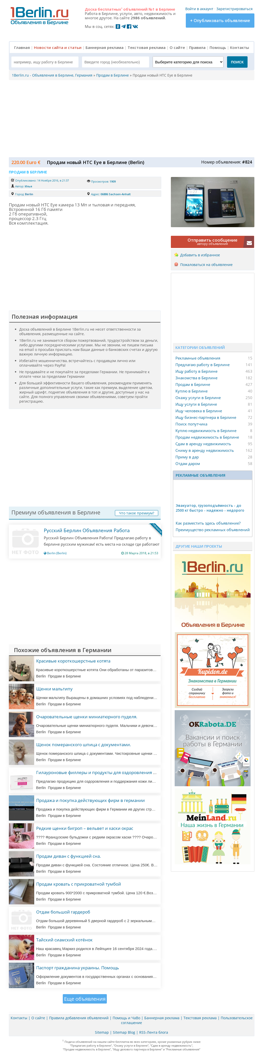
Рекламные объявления (197, 358)
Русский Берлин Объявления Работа (87, 530)
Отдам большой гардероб (63, 912)
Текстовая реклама (147, 47)
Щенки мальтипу (54, 689)
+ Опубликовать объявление (220, 20)
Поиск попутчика (191, 423)
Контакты (239, 47)
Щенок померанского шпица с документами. (83, 744)
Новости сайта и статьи (58, 47)
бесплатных (110, 9)
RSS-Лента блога (153, 1032)
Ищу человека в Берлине (198, 410)
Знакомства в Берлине (196, 377)
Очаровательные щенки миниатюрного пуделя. (86, 717)
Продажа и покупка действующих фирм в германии (90, 800)
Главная (22, 47)
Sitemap (102, 1032)
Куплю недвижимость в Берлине (205, 430)
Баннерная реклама (105, 47)
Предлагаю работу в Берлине (202, 364)
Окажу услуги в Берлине (198, 397)
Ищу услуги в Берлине (196, 404)
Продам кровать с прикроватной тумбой (78, 884)
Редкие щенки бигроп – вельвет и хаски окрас (84, 828)
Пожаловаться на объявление (206, 264)
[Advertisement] (130, 118)
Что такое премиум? (136, 513)
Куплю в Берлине (191, 390)
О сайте (177, 47)
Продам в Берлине (192, 384)
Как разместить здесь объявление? (208, 523)
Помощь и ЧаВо (126, 1017)
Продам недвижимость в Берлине (207, 437)
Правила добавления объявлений (79, 1017)
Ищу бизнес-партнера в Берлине (205, 417)
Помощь (218, 47)
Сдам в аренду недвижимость (203, 443)
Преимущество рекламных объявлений (213, 529)
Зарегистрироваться (234, 8)
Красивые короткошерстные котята (73, 661)
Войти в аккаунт (199, 8)
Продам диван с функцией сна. (68, 856)
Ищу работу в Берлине (196, 371)
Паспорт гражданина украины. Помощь (77, 968)
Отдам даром (187, 463)
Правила (197, 47)
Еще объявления (85, 998)
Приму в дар (187, 456)
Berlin (29, 194)
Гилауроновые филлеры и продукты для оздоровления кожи (100, 772)
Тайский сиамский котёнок (64, 940)
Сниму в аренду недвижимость (204, 450)
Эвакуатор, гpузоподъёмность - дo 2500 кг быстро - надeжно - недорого (210, 508)
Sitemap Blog (124, 1032)
